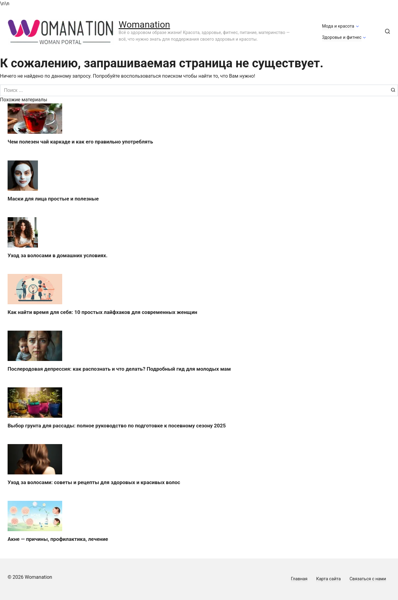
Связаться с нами (367, 578)
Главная (299, 578)
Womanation (144, 24)
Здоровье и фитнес (342, 37)
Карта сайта (328, 578)
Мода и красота (338, 26)
